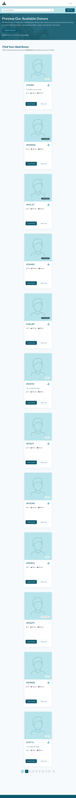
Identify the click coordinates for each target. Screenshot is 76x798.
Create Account (9, 30)
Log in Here (24, 35)
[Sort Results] (28, 10)
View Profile (31, 104)
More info (44, 104)
